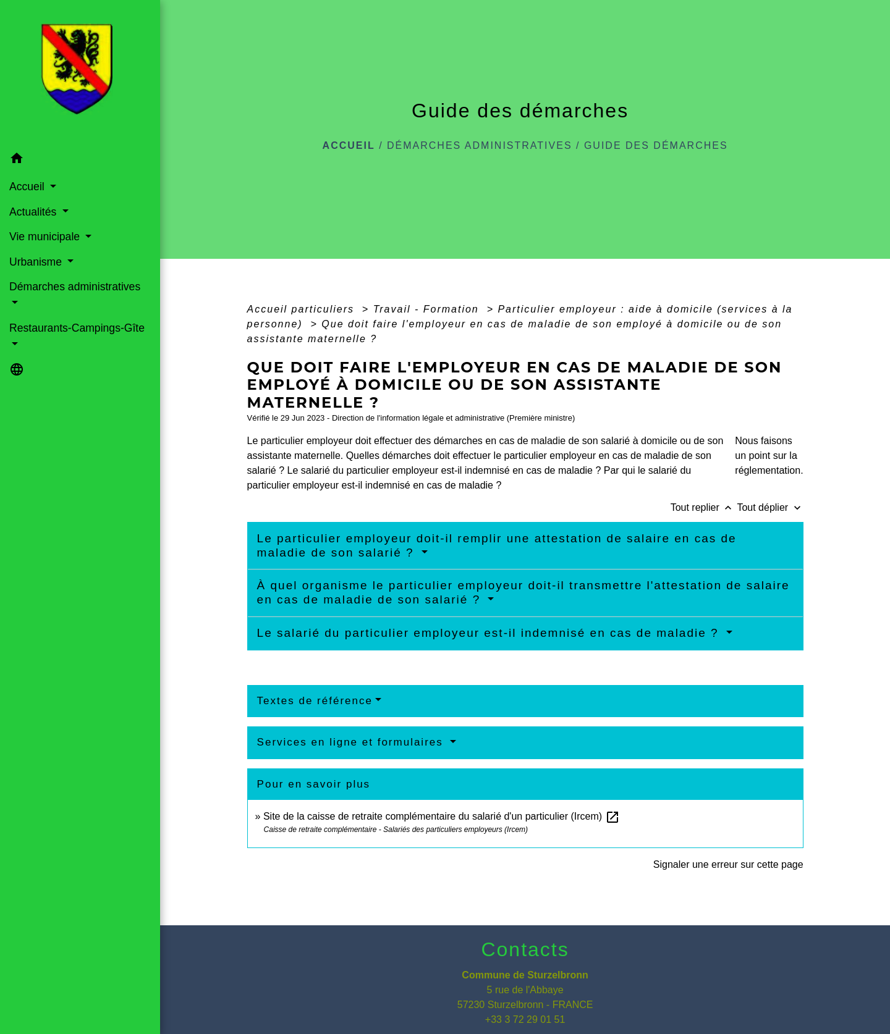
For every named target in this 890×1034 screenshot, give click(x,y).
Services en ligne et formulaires (352, 742)
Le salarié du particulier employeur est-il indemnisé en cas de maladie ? (490, 632)
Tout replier (704, 507)
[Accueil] (80, 72)
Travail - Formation (428, 309)
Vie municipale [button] (46, 236)
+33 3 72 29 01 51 (525, 1019)
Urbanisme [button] (37, 262)
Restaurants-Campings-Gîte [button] (77, 328)
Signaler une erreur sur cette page (728, 864)
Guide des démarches (656, 145)
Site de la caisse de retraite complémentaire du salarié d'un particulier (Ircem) (441, 816)
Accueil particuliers (302, 309)
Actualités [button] (34, 212)
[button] (80, 160)
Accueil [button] (28, 186)
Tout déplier (770, 507)
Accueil (349, 145)
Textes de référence (315, 701)
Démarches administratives (479, 145)
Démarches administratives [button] (74, 286)
